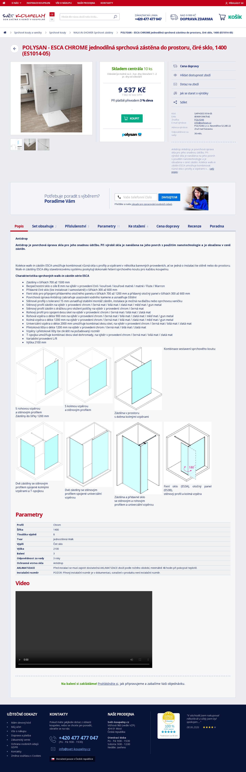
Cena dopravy (167, 226)
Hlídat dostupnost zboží (195, 75)
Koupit (134, 118)
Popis (19, 226)
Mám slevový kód (21, 722)
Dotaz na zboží (189, 84)
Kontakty (107, 2)
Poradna (217, 226)
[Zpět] (14, 48)
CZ (52, 14)
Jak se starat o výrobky (194, 93)
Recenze (194, 226)
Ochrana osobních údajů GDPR (25, 745)
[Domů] (6, 3)
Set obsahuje (44, 226)
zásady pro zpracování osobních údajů (152, 204)
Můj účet (16, 726)
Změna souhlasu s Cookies (26, 755)
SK (52, 19)
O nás (15, 2)
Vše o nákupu (64, 2)
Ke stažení (138, 226)
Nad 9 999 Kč (196, 17)
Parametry (109, 226)
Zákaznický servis (20, 739)
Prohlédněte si (108, 684)
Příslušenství (77, 226)
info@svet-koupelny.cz (74, 749)
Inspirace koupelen (38, 2)
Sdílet (183, 102)
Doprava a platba (21, 735)
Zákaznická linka (148, 17)
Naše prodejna (86, 2)
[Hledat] (90, 16)
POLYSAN (199, 119)
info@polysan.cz (202, 122)
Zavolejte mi (169, 197)
